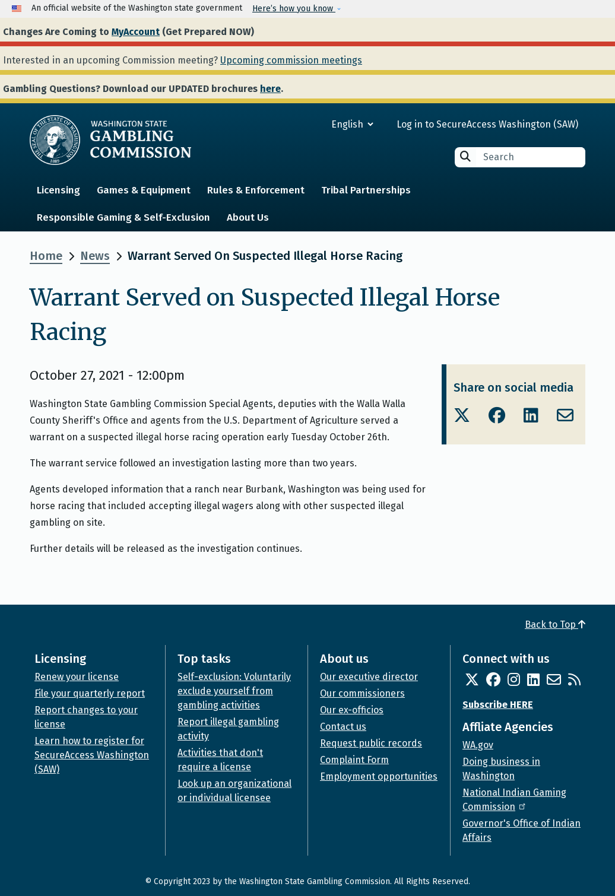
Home (46, 256)
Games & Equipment (144, 190)
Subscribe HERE (497, 704)
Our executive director (369, 676)
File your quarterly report (89, 693)
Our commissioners (362, 693)
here (270, 88)
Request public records (371, 743)
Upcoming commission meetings (291, 60)
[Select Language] (309, 124)
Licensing (58, 190)
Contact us (343, 726)
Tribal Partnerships (366, 190)
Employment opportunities (379, 776)
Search (465, 156)
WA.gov (477, 745)
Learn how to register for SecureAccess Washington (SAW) (91, 755)
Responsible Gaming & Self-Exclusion (123, 217)
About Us (248, 217)
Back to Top (555, 624)
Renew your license (76, 676)
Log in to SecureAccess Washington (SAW (486, 124)
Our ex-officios (351, 710)
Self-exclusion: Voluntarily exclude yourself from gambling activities (234, 691)
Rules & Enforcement (256, 190)
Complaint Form (354, 759)
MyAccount (136, 31)
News (95, 256)
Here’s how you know (293, 9)
